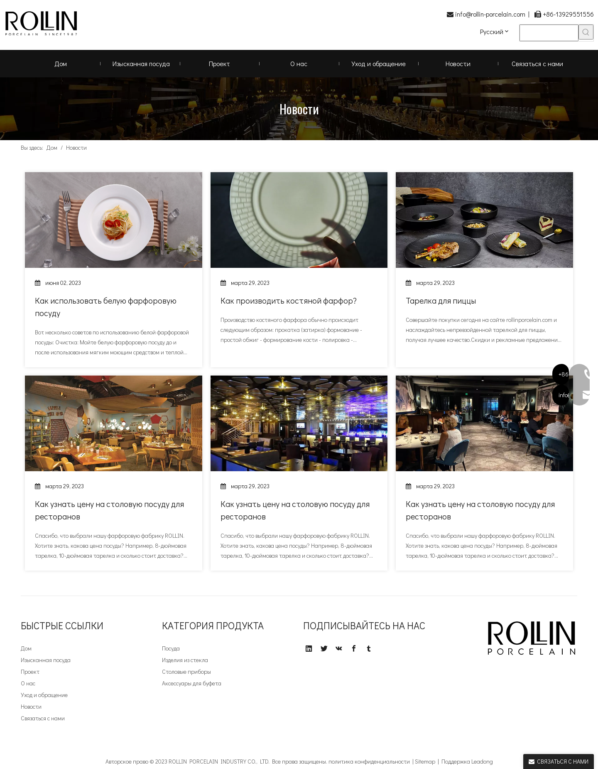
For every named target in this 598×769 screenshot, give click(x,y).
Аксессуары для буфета (191, 683)
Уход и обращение (44, 695)
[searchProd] (549, 33)
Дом (26, 648)
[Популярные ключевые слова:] (585, 32)
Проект (30, 671)
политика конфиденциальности (369, 761)
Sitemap (425, 761)
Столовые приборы (186, 671)
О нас (28, 683)
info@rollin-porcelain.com (490, 14)
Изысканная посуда (46, 660)
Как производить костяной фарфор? (289, 300)
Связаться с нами (43, 718)
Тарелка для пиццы (441, 300)
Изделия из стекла (185, 660)
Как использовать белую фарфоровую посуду (105, 306)
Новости (31, 706)
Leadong (482, 761)
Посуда (171, 648)
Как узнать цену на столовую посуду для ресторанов (109, 510)
